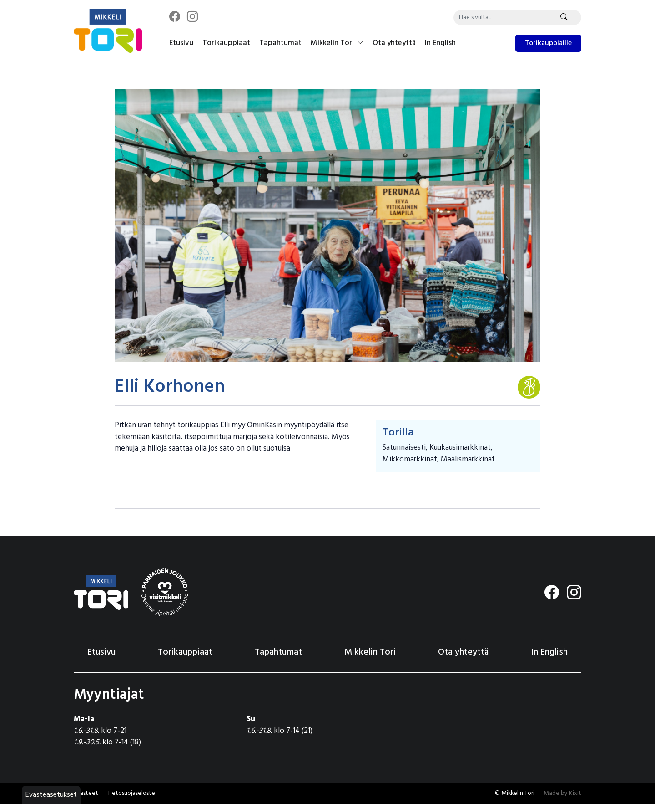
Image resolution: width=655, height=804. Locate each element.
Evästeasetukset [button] (51, 795)
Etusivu (181, 43)
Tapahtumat (280, 43)
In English (440, 43)
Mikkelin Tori (337, 43)
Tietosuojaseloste (131, 793)
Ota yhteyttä (394, 43)
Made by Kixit (562, 793)
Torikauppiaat (226, 43)
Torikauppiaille (548, 43)
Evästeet (86, 793)
